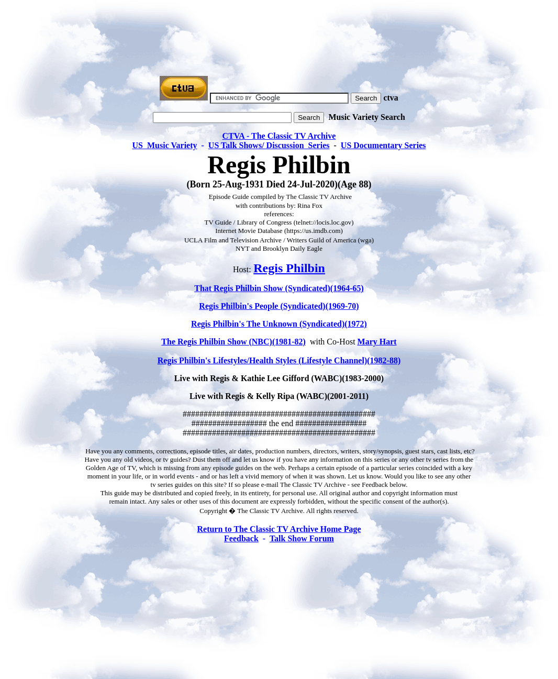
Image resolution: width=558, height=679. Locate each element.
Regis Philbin (289, 268)
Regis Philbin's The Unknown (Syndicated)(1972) (279, 323)
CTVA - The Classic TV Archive (279, 135)
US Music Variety (164, 145)
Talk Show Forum (302, 538)
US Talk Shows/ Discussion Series (269, 145)
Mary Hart (377, 341)
